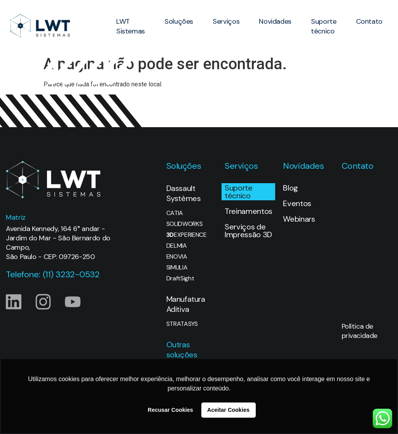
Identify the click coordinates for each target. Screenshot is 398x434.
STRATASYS (182, 324)
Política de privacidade (359, 331)
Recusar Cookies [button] (170, 410)
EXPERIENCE (186, 235)
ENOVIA (176, 257)
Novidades (275, 21)
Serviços (226, 21)
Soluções (178, 21)
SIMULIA (177, 267)
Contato (369, 21)
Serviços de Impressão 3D (248, 230)
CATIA (174, 213)
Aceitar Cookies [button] (228, 410)
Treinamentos (248, 211)
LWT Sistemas (130, 26)
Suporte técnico (323, 26)
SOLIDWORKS (184, 224)
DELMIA (176, 246)
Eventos (297, 203)
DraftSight (180, 278)
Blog (290, 187)
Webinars (299, 219)
